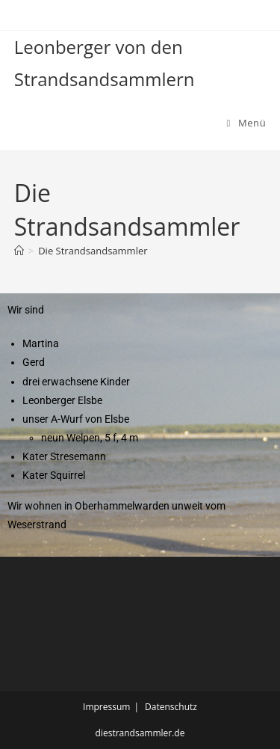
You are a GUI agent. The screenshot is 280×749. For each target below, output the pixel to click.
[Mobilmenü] (247, 122)
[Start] (19, 250)
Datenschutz (171, 706)
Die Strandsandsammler (92, 250)
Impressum (106, 706)
